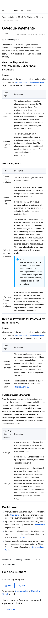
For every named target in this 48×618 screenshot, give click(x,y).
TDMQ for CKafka (25, 17)
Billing (38, 17)
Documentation (8, 17)
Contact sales (22, 591)
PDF (5, 34)
